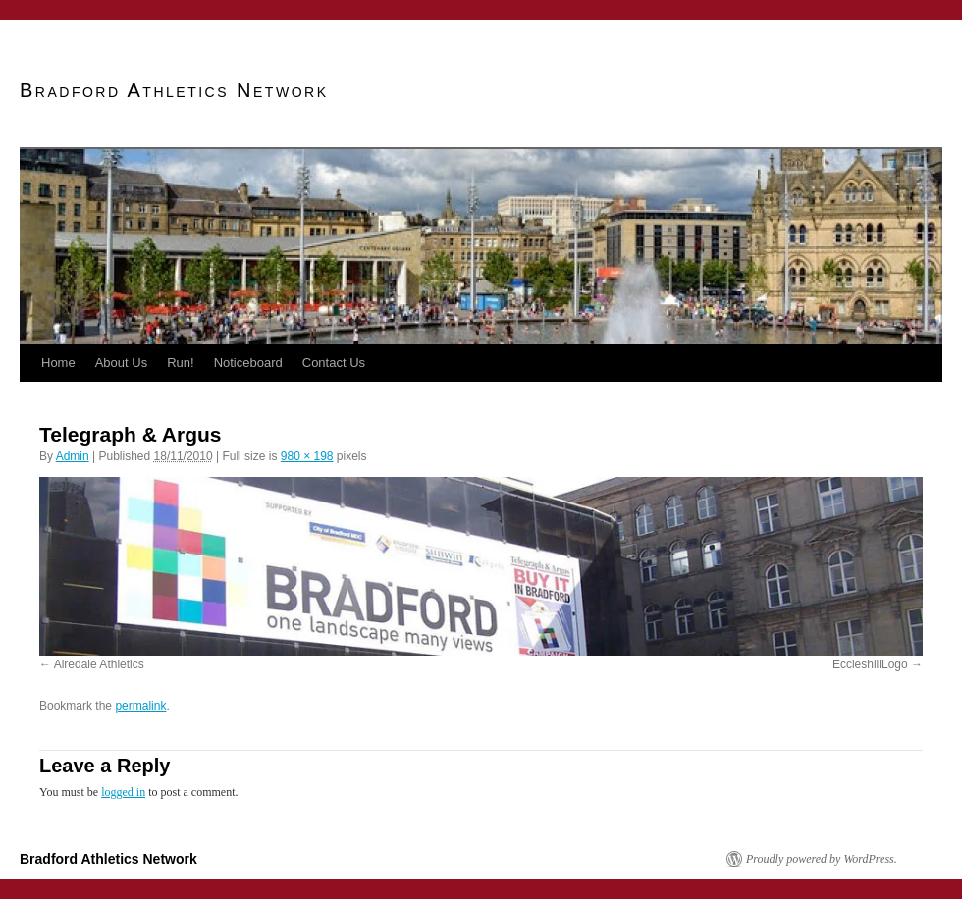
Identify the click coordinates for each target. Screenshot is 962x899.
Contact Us (333, 362)
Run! (180, 362)
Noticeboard (248, 362)
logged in (123, 792)
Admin (72, 456)
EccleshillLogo (870, 664)
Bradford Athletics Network (174, 90)
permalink (140, 706)
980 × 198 (307, 456)
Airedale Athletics (99, 664)
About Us (121, 362)
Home (58, 362)
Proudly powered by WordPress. (821, 859)
